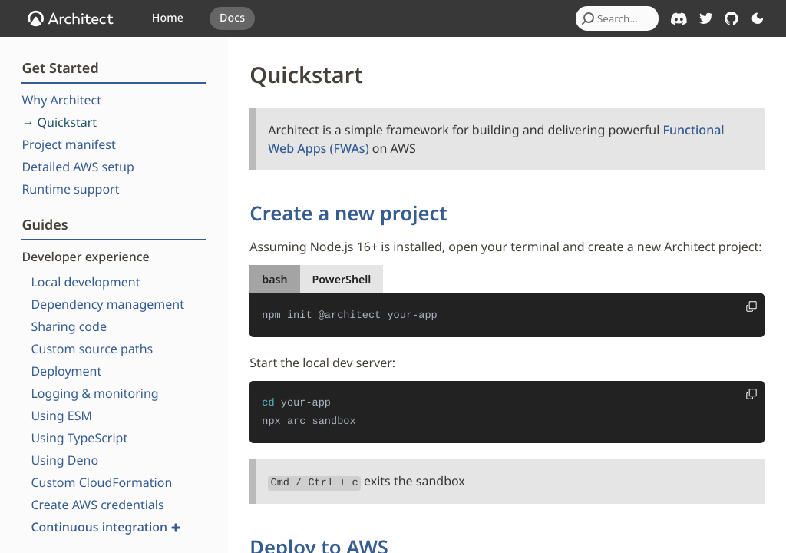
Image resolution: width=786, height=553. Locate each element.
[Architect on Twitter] (706, 18)
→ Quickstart (59, 122)
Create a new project (348, 213)
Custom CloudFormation (101, 482)
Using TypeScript (79, 437)
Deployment (66, 371)
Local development (85, 281)
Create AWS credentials (97, 504)
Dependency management (107, 304)
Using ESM (61, 415)
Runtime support (70, 188)
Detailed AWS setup (77, 166)
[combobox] (617, 18)
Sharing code (69, 326)
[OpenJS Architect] (70, 18)
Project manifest (68, 144)
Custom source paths (92, 348)
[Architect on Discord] (679, 19)
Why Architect (61, 99)
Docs (232, 18)
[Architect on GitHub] (731, 18)
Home (167, 18)
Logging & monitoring (94, 393)
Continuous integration (105, 526)
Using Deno (64, 460)
